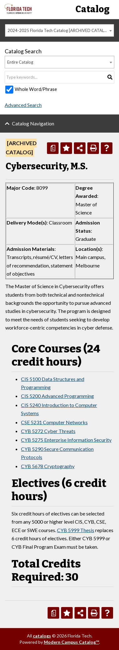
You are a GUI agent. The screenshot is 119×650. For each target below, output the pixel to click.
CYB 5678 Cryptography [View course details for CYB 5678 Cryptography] (48, 466)
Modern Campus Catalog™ (71, 642)
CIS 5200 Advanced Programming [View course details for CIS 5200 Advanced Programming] (57, 396)
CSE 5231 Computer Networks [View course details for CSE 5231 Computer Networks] (54, 422)
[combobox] (59, 30)
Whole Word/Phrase (36, 89)
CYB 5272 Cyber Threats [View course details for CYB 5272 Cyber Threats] (48, 431)
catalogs (42, 635)
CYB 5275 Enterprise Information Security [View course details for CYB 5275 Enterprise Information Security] (66, 440)
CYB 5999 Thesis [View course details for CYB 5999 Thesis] (75, 530)
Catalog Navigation (33, 123)
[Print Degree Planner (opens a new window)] (53, 148)
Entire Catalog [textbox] (20, 62)
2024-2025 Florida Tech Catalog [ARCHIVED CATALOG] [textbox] (59, 30)
